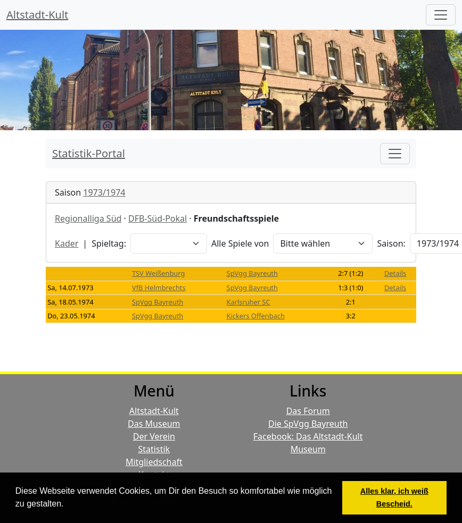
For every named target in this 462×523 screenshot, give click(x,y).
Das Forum (308, 411)
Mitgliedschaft (154, 462)
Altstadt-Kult (37, 14)
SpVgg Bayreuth (252, 273)
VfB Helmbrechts (159, 287)
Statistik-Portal (88, 153)
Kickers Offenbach (256, 315)
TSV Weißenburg (158, 273)
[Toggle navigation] (395, 153)
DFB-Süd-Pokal (157, 218)
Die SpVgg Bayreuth (308, 423)
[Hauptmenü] (441, 15)
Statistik (154, 449)
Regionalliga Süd (88, 218)
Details (395, 273)
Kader (66, 243)
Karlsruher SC (248, 302)
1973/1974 (104, 192)
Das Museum (154, 423)
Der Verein (154, 436)
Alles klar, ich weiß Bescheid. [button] (394, 497)
